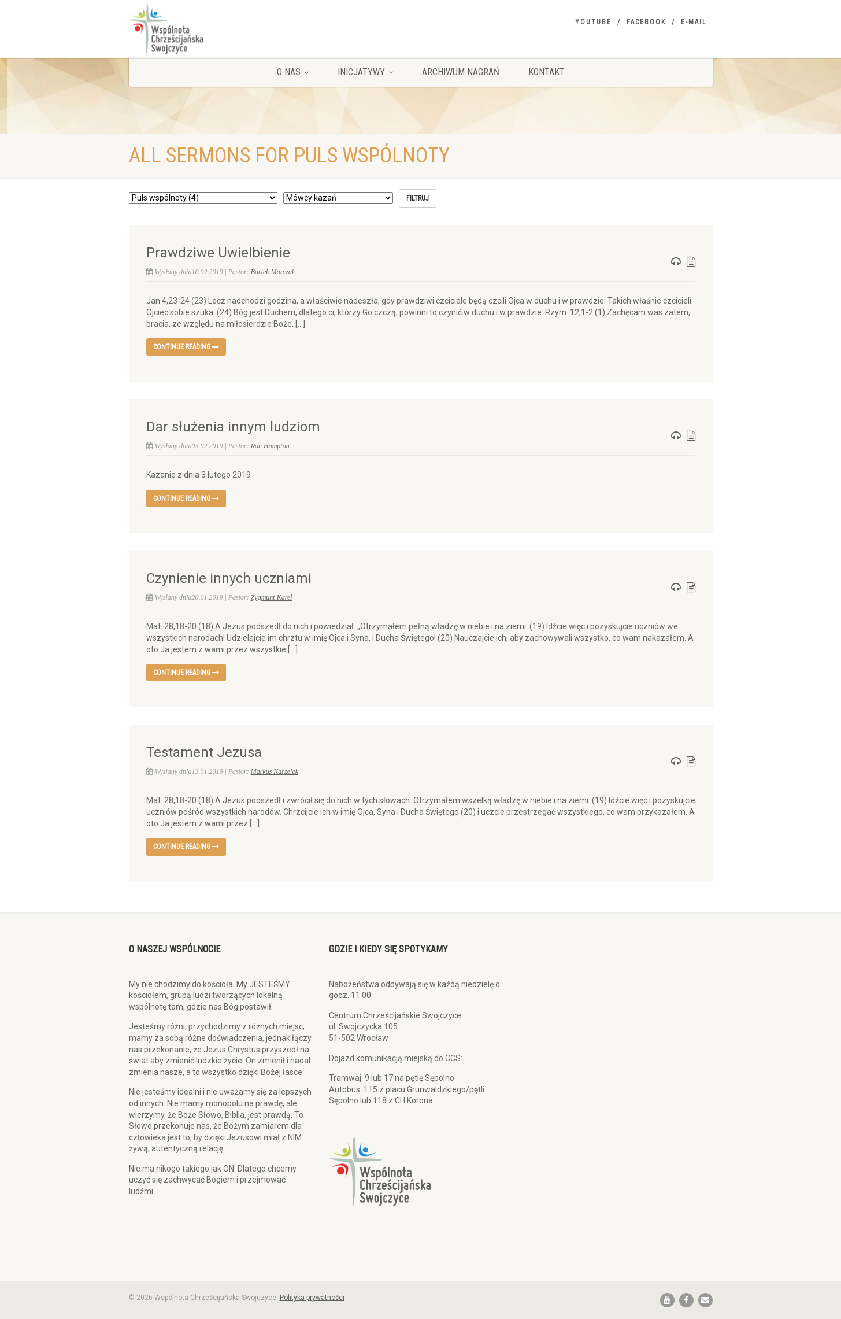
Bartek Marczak (273, 272)
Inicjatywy (365, 71)
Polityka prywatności (312, 1298)
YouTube (593, 22)
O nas (293, 71)
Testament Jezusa (204, 752)
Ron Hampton (270, 446)
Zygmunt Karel (271, 597)
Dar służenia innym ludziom (233, 427)
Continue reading (186, 347)
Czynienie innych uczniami (229, 578)
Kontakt (546, 71)
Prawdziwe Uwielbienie (218, 253)
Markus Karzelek (274, 771)
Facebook (646, 22)
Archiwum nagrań (460, 71)
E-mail (694, 22)
